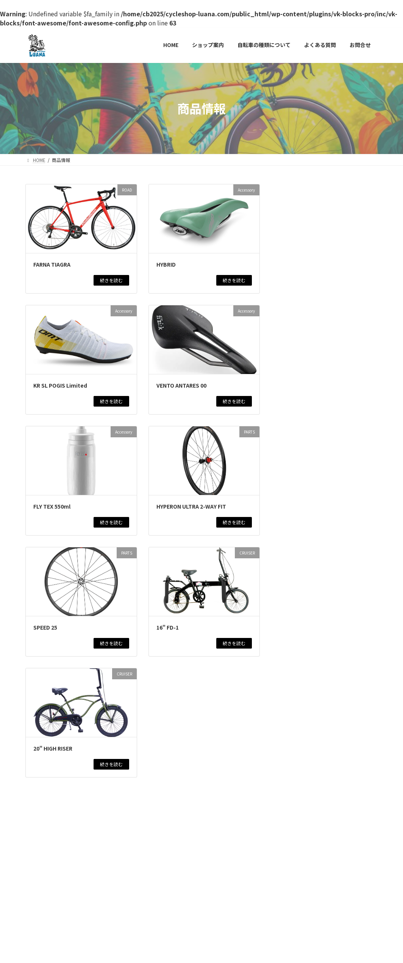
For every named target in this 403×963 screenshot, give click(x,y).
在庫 (319, 216)
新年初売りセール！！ (310, 257)
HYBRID (166, 264)
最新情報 (336, 216)
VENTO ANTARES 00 (181, 385)
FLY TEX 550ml (51, 506)
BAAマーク (294, 595)
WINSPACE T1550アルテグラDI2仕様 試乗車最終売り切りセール (326, 557)
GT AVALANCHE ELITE (310, 434)
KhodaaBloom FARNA (309, 400)
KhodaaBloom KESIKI (312, 367)
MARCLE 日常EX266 (306, 662)
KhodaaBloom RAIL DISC (314, 729)
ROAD (356, 212)
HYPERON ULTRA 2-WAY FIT (191, 506)
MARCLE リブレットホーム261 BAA (323, 472)
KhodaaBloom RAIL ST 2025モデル (327, 514)
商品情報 (303, 216)
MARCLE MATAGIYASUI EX (315, 628)
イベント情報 (346, 245)
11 (177, 809)
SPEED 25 (45, 627)
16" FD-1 (167, 627)
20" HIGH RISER (52, 748)
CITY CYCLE (329, 455)
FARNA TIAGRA (51, 264)
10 (161, 809)
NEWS (324, 245)
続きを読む (111, 280)
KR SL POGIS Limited (60, 385)
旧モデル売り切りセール (313, 224)
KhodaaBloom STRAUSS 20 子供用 (326, 329)
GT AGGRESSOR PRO (309, 696)
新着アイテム (299, 250)
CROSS (331, 354)
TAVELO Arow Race (306, 291)
